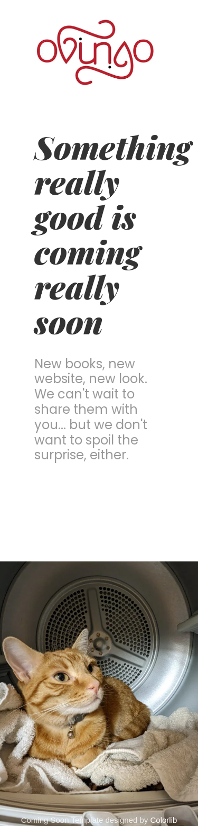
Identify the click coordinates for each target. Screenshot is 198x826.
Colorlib (163, 819)
